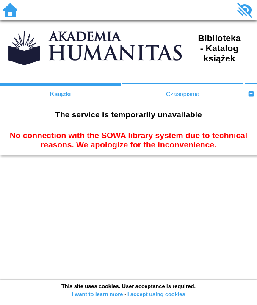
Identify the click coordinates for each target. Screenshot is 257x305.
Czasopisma (182, 94)
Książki (60, 94)
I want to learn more (97, 294)
